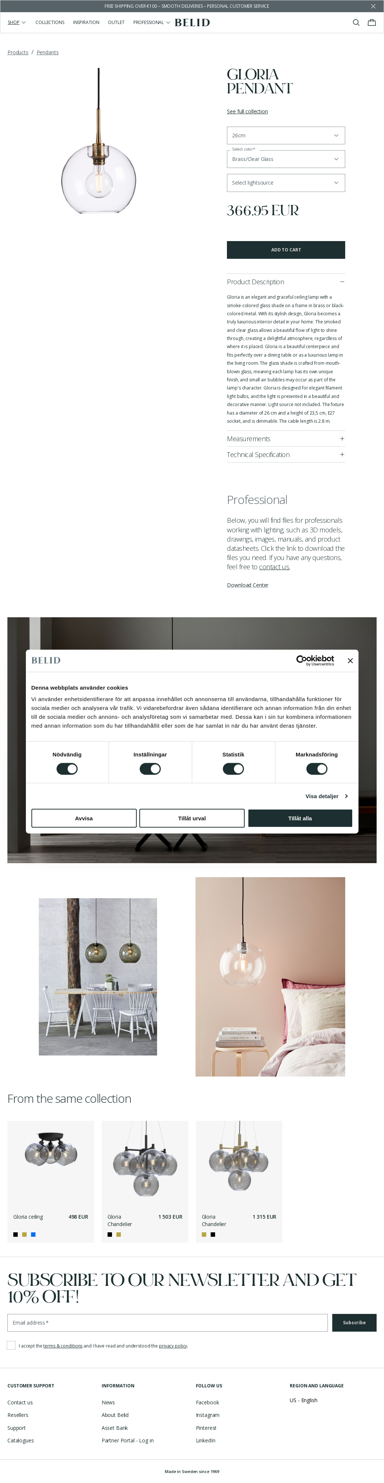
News (108, 1402)
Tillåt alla (300, 818)
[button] (286, 183)
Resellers (17, 1414)
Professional (152, 22)
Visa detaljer (322, 796)
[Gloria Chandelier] (145, 1164)
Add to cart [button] (286, 250)
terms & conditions (62, 1346)
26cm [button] (238, 135)
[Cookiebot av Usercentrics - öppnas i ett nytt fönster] (301, 660)
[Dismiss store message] (373, 6)
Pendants (48, 52)
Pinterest (206, 1427)
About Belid (115, 1414)
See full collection (247, 111)
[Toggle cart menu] (372, 22)
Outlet (116, 22)
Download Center (247, 584)
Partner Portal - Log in (128, 1440)
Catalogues (20, 1440)
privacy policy (173, 1346)
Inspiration (86, 22)
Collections (49, 22)
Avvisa (84, 818)
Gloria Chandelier (120, 1220)
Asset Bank (115, 1427)
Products (17, 52)
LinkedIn (205, 1440)
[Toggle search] (356, 22)
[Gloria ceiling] (50, 1164)
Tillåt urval (192, 818)
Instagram (208, 1414)
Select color (243, 149)
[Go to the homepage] (192, 22)
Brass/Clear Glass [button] (252, 158)
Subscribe (354, 1322)
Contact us (20, 1402)
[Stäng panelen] (350, 660)
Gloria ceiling (28, 1216)
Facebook (207, 1402)
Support (16, 1427)
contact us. (274, 566)
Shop (17, 22)
